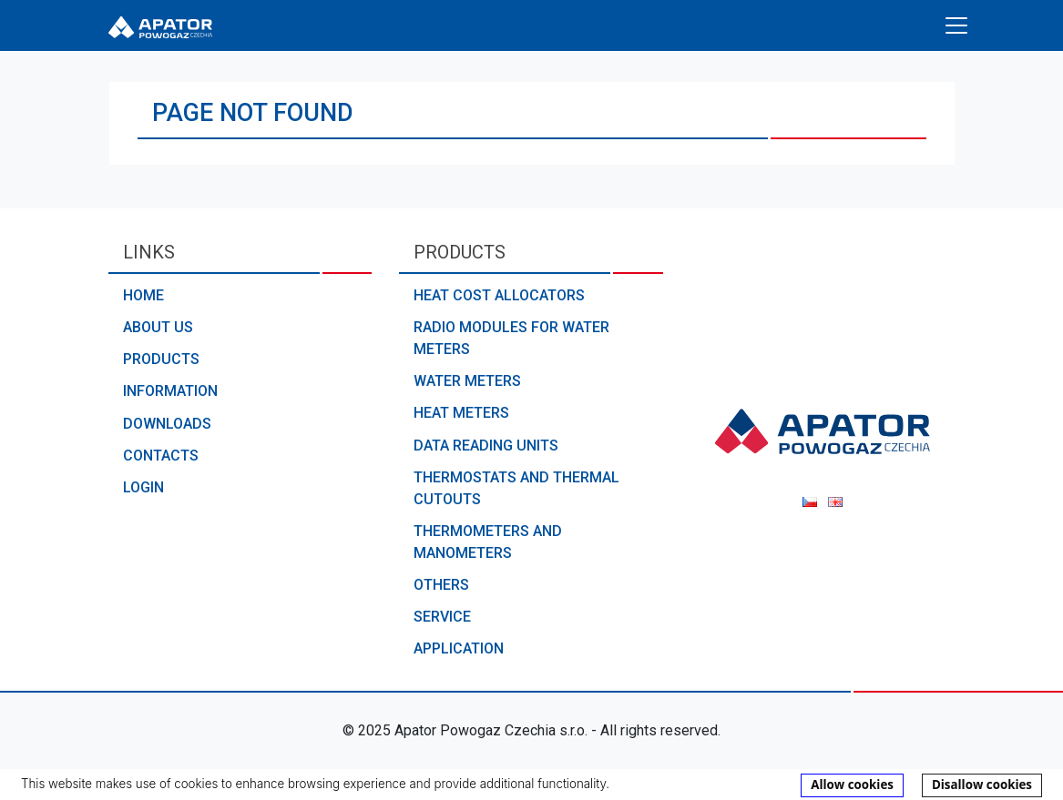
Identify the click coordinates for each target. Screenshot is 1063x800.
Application (459, 648)
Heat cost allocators (499, 295)
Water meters (467, 381)
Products (161, 359)
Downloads (167, 423)
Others (441, 584)
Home (143, 295)
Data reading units (486, 445)
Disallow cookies (982, 784)
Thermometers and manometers (488, 542)
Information (170, 391)
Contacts (161, 455)
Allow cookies (852, 784)
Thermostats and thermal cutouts (516, 488)
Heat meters (461, 412)
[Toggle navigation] (956, 25)
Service (442, 616)
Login (143, 487)
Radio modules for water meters (511, 338)
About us (158, 327)
